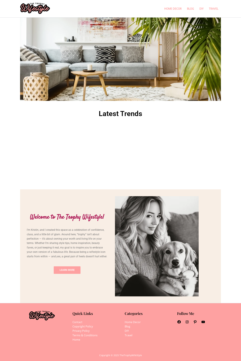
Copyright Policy (82, 326)
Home (76, 339)
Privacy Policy (81, 331)
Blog (190, 9)
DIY (201, 9)
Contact (77, 322)
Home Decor (173, 9)
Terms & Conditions (85, 335)
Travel (213, 9)
